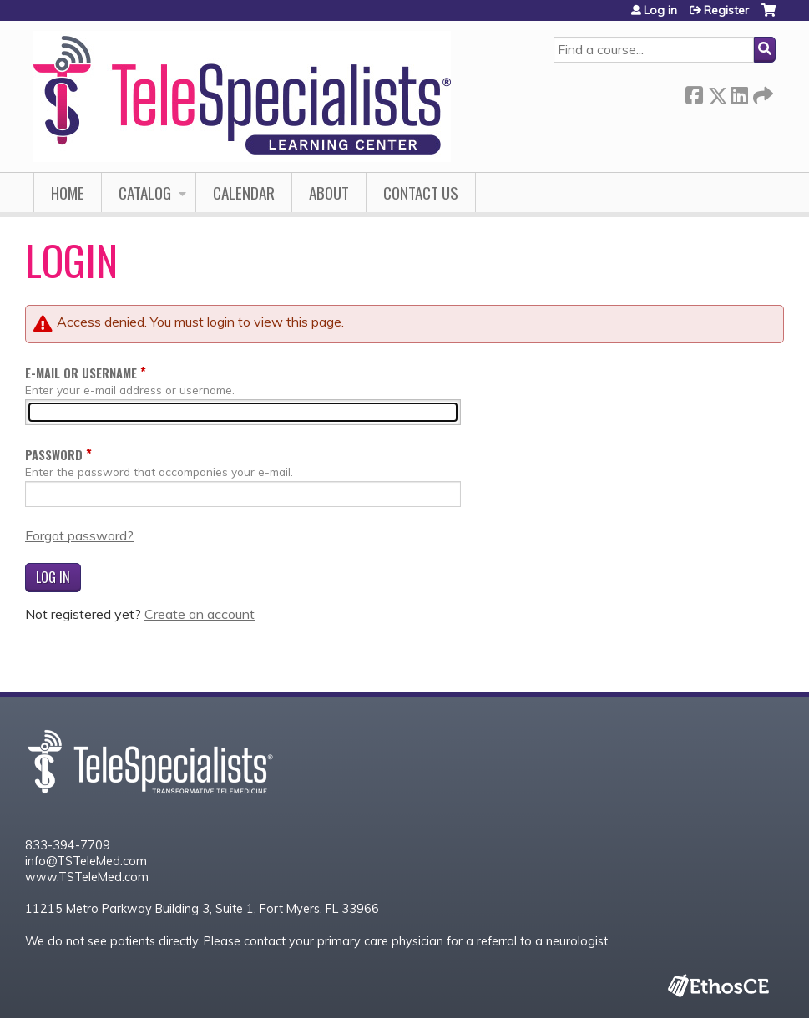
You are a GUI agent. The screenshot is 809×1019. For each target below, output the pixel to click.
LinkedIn (739, 92)
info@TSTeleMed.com (86, 861)
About (329, 192)
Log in (660, 10)
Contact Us (420, 192)
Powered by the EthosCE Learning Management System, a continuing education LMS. (718, 984)
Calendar (244, 192)
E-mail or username (81, 373)
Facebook (693, 92)
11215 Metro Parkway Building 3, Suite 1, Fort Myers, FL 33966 (202, 908)
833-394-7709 (67, 845)
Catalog (145, 192)
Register (726, 10)
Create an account (199, 614)
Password (54, 455)
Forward (761, 92)
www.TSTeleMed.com (87, 877)
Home (67, 192)
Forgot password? (79, 535)
